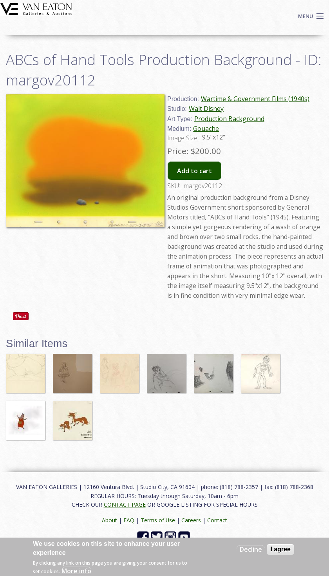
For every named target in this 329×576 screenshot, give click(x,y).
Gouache (206, 128)
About (109, 520)
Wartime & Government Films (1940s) (255, 98)
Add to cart (194, 171)
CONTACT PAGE (125, 504)
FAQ (128, 520)
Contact (217, 520)
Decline (251, 549)
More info (76, 571)
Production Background (229, 118)
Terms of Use (158, 520)
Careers (191, 520)
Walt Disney (206, 108)
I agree (280, 549)
